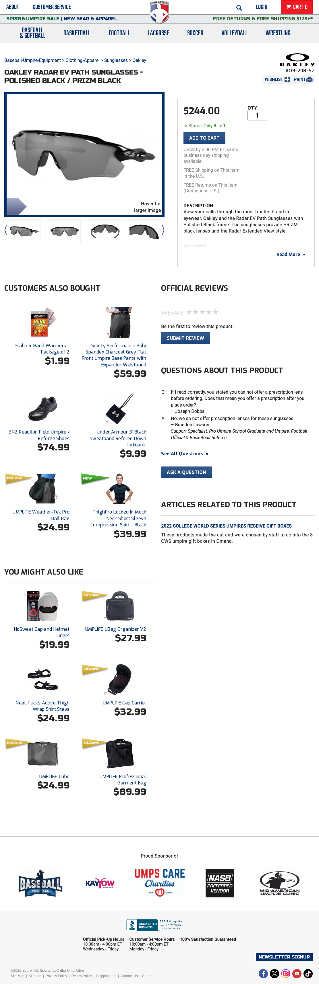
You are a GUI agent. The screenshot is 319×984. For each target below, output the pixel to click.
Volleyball (235, 41)
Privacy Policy (56, 976)
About (12, 8)
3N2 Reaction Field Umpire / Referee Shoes (39, 435)
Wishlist (274, 79)
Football (119, 41)
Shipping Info (106, 976)
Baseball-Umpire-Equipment (32, 60)
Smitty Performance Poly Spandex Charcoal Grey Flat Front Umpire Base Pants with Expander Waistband (114, 355)
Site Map (17, 976)
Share (15, 206)
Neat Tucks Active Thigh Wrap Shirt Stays (42, 706)
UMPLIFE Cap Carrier (124, 703)
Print (300, 79)
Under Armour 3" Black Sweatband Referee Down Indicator (118, 438)
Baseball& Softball (32, 41)
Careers (148, 976)
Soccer (195, 41)
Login (261, 8)
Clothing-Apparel (82, 60)
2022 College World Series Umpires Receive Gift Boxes (226, 526)
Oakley (139, 60)
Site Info (35, 976)
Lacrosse (158, 41)
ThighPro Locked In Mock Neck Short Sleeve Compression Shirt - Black (118, 518)
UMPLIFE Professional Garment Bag (123, 780)
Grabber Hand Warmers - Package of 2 (42, 349)
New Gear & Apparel (90, 24)
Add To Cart (204, 138)
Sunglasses (116, 60)
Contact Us (129, 976)
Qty (252, 108)
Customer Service (52, 8)
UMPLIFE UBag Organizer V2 (115, 629)
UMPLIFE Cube (54, 777)
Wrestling (278, 41)
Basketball (76, 41)
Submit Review (185, 338)
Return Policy (81, 976)
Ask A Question (186, 472)
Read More (291, 254)
